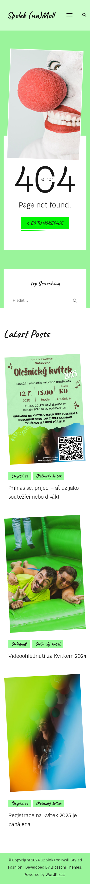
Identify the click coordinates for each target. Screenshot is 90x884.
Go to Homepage (45, 223)
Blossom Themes (66, 867)
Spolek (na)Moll (30, 15)
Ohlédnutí (19, 644)
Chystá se (19, 476)
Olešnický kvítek (48, 476)
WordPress (55, 874)
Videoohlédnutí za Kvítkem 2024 (47, 655)
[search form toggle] (83, 15)
